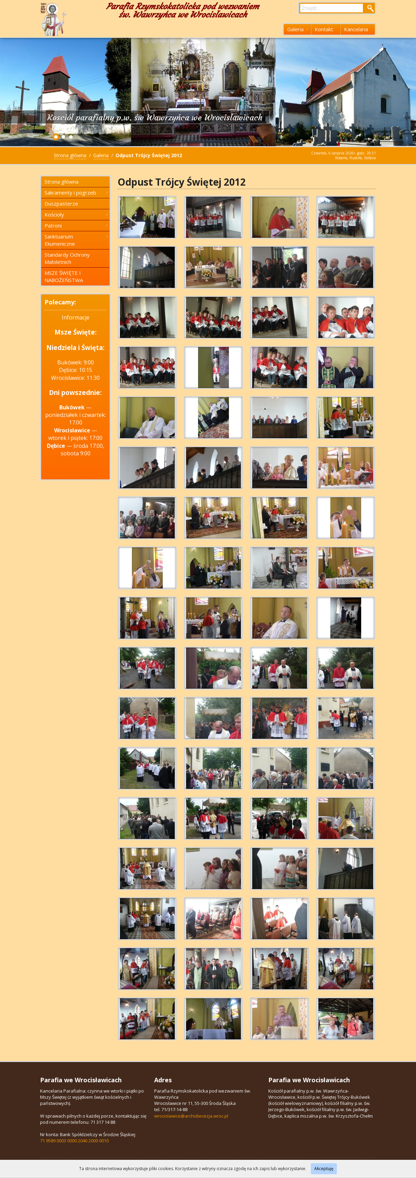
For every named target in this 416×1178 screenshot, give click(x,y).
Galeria (298, 29)
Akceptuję (323, 1168)
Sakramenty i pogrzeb (76, 192)
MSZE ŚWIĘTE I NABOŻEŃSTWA (64, 276)
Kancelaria (356, 29)
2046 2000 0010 (93, 1141)
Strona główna (70, 155)
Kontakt (324, 29)
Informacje (75, 317)
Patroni (76, 225)
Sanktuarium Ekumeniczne (76, 240)
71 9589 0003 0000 (58, 1141)
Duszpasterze (61, 203)
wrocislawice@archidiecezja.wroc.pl (191, 1116)
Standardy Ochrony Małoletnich (67, 258)
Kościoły (76, 214)
